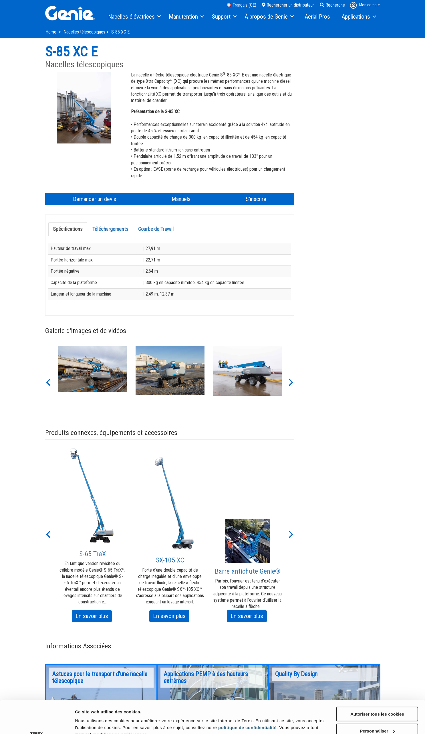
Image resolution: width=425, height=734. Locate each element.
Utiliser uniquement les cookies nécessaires (377, 717)
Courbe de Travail (156, 229)
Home (51, 32)
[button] (48, 381)
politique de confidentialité (247, 694)
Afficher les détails (94, 717)
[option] (92, 382)
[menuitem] (134, 17)
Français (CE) (241, 5)
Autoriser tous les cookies (377, 681)
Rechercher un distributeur (288, 5)
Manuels (181, 199)
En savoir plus (94, 617)
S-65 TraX (92, 554)
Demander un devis (94, 199)
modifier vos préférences (120, 701)
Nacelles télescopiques (84, 32)
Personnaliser (377, 698)
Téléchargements (110, 229)
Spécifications (68, 229)
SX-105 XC (170, 560)
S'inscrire (256, 199)
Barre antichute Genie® (247, 571)
